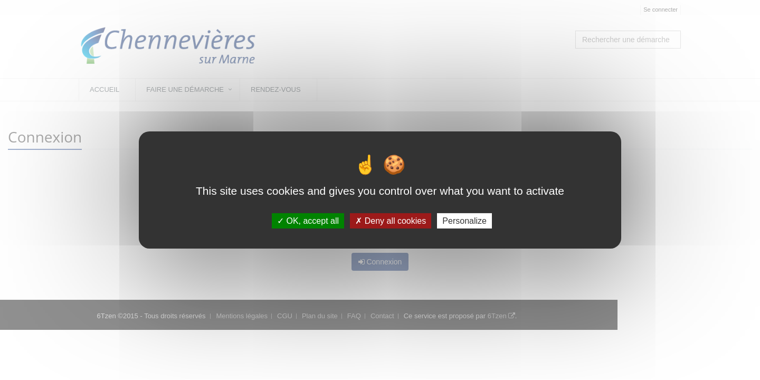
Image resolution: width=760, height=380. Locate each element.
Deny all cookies (390, 220)
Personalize (464, 220)
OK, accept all (308, 220)
